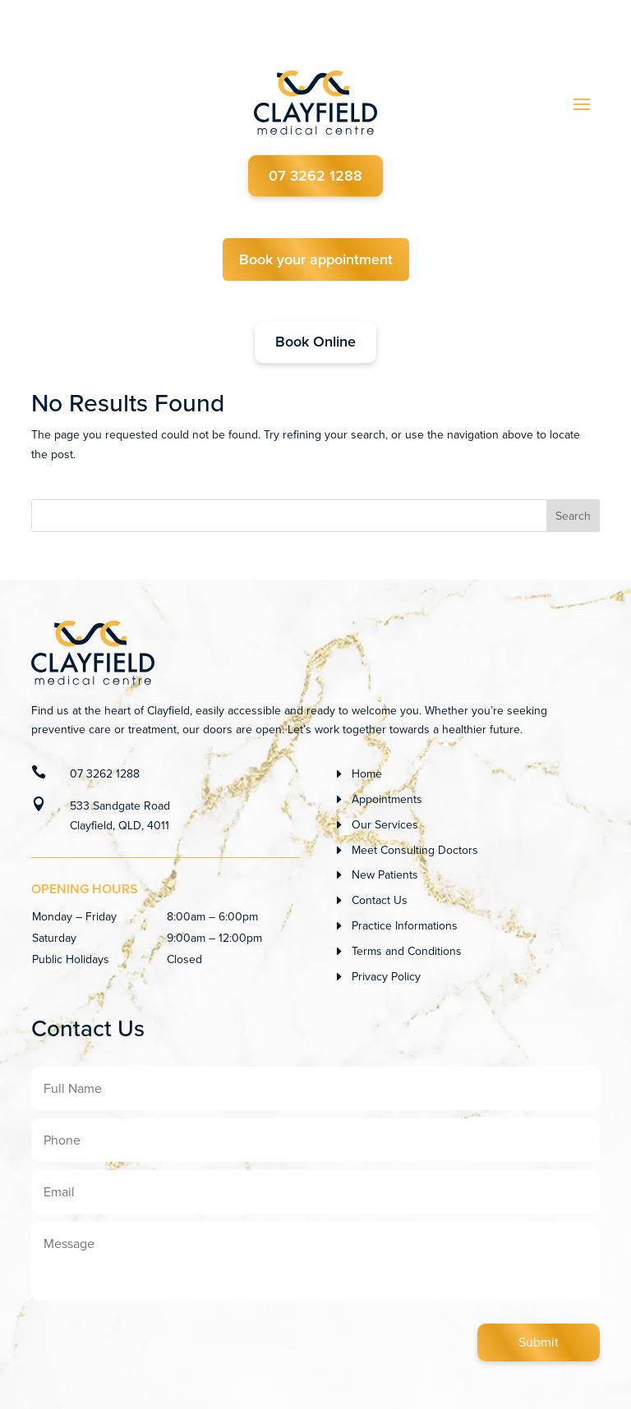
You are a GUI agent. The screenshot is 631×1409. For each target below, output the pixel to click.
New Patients (385, 874)
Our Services (385, 824)
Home (367, 774)
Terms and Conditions (407, 951)
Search (573, 516)
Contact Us (380, 900)
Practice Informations (405, 925)
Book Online (315, 342)
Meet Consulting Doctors (415, 850)
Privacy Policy (386, 976)
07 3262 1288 (315, 175)
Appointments (387, 799)
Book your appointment (316, 259)
